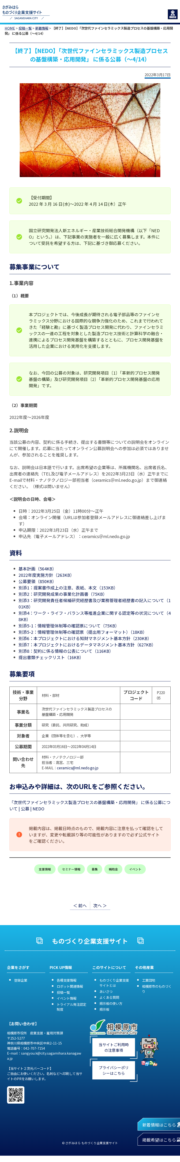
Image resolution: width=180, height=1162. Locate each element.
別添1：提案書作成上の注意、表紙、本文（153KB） (68, 588)
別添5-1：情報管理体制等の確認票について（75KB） (69, 626)
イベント (135, 869)
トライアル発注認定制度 (71, 1007)
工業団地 (148, 980)
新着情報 (41, 28)
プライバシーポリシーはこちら (114, 1070)
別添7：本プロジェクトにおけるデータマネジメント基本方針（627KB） (87, 645)
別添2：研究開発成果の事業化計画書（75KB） (63, 594)
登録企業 (20, 980)
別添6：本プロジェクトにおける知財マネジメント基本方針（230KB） (85, 638)
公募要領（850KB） (37, 581)
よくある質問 (109, 997)
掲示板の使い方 (110, 1003)
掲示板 (104, 1009)
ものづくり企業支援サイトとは (114, 983)
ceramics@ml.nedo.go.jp (77, 767)
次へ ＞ (100, 905)
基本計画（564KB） (37, 569)
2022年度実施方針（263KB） (46, 575)
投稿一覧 (25, 28)
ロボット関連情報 (70, 986)
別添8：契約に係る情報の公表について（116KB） (66, 651)
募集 (95, 869)
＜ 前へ (80, 905)
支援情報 (45, 869)
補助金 (113, 869)
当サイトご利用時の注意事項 (114, 1047)
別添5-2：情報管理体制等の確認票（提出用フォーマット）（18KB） (83, 632)
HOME (10, 28)
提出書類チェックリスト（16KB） (51, 657)
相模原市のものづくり (157, 989)
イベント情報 (66, 998)
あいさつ (105, 991)
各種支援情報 (66, 980)
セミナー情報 (71, 869)
